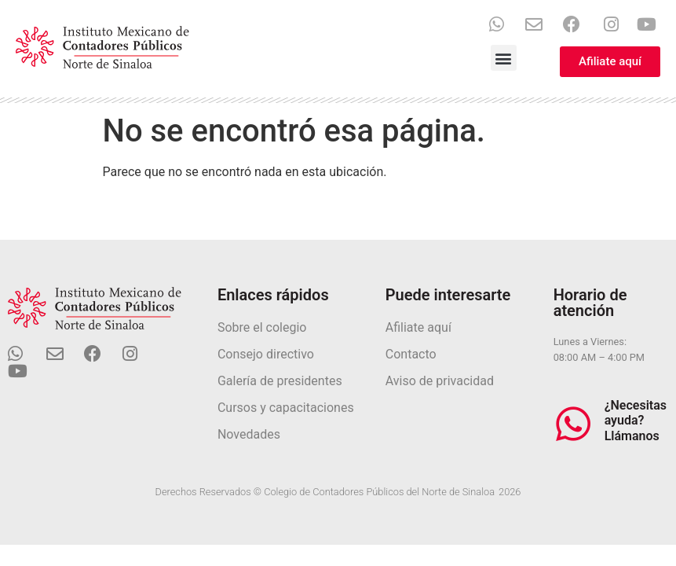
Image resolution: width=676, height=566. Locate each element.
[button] (504, 58)
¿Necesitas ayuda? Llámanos (636, 420)
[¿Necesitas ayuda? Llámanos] (573, 423)
